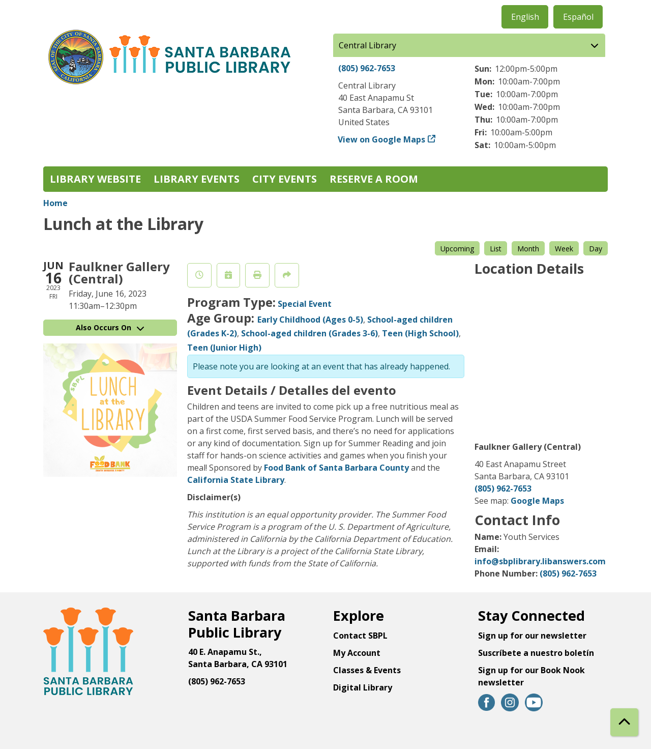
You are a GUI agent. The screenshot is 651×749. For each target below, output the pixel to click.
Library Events (197, 179)
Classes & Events (367, 670)
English (525, 16)
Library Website (95, 179)
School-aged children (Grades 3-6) (309, 333)
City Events (284, 179)
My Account (356, 652)
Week (564, 248)
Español (578, 16)
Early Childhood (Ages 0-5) (310, 319)
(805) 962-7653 (366, 68)
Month (528, 248)
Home (55, 203)
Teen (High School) (420, 333)
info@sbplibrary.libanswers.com (540, 561)
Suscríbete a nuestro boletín (536, 652)
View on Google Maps (381, 139)
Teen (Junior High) (224, 347)
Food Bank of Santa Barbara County (336, 467)
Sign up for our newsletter (532, 635)
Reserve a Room (374, 179)
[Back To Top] (624, 722)
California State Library (235, 479)
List (495, 248)
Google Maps (537, 500)
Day (595, 248)
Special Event (305, 303)
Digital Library (362, 687)
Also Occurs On (110, 327)
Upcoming (457, 248)
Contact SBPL (360, 635)
